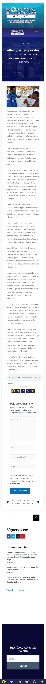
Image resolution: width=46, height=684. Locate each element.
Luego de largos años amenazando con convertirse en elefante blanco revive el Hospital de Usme (22, 579)
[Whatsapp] (28, 391)
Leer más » (10, 562)
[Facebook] (14, 391)
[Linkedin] (23, 391)
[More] (32, 391)
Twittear (10, 383)
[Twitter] (18, 391)
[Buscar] (36, 518)
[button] (36, 32)
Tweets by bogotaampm (16, 590)
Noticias (25, 43)
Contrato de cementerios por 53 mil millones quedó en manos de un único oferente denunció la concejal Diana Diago (22, 556)
